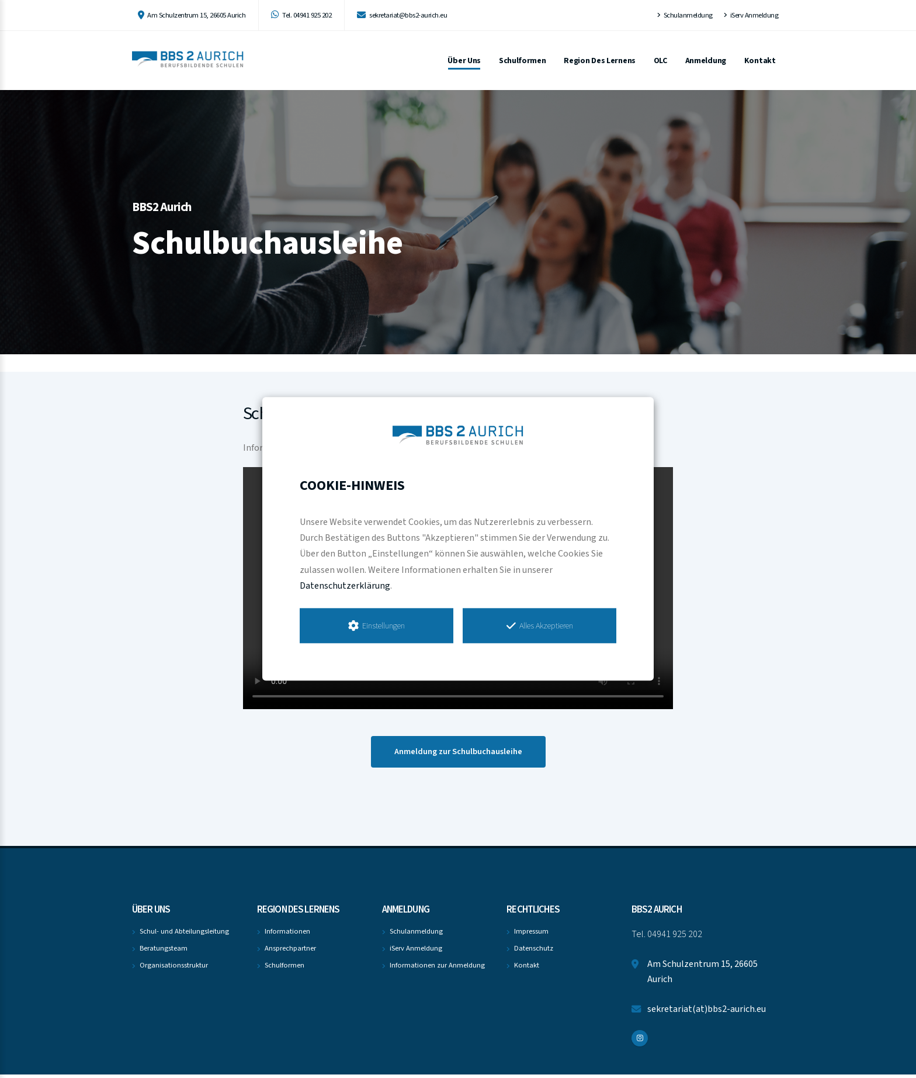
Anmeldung (705, 61)
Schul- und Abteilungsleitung (184, 935)
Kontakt (760, 61)
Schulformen (522, 61)
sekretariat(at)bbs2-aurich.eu (706, 1012)
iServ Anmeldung (751, 15)
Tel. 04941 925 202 (301, 15)
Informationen (287, 935)
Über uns (464, 61)
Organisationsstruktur (174, 968)
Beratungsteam (164, 951)
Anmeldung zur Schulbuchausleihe (458, 755)
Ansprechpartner (290, 951)
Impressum (531, 935)
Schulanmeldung (685, 15)
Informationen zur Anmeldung (437, 968)
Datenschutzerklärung (345, 585)
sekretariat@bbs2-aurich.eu (402, 15)
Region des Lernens (600, 61)
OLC (660, 61)
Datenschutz (533, 951)
